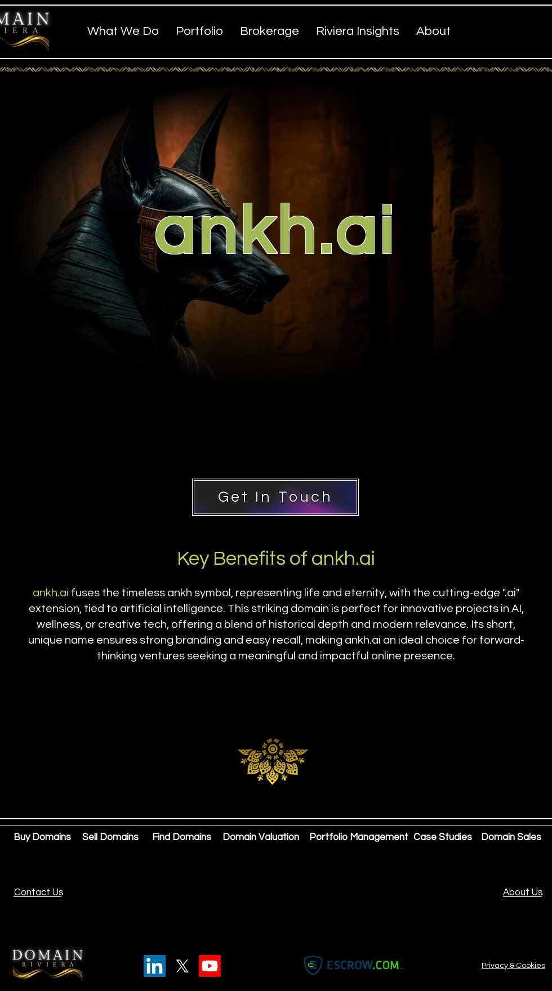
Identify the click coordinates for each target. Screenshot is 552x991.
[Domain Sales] (511, 837)
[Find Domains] (182, 837)
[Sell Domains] (112, 837)
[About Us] (523, 893)
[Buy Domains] (44, 837)
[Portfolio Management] (358, 837)
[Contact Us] (39, 893)
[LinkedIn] (155, 966)
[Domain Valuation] (260, 837)
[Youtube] (210, 966)
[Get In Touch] (275, 497)
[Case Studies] (442, 837)
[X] (182, 966)
